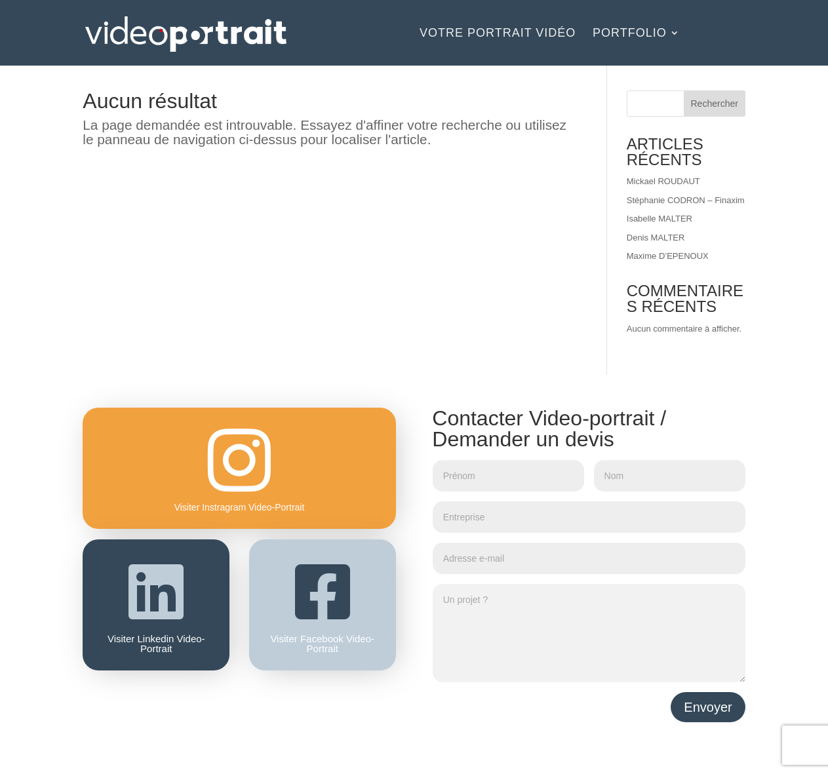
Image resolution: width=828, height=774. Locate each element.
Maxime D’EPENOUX (668, 256)
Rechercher (714, 103)
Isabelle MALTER (659, 218)
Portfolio (630, 33)
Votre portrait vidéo (498, 33)
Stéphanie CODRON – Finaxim (686, 200)
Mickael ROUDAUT (663, 181)
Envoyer (708, 707)
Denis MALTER (656, 237)
